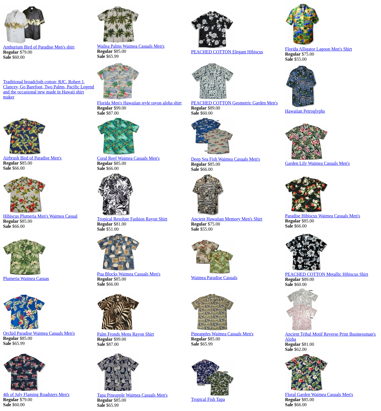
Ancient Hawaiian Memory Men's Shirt (227, 219)
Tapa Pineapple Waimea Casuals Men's (132, 395)
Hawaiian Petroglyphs (305, 111)
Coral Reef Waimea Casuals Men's (128, 158)
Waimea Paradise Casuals (214, 277)
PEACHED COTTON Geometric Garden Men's (234, 102)
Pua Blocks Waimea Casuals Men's (128, 274)
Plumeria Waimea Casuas (26, 278)
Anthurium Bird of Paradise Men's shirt (38, 47)
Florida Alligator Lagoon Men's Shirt (318, 49)
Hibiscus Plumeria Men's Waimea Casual (40, 216)
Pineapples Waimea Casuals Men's (222, 333)
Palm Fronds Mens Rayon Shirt (125, 334)
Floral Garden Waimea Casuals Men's (319, 394)
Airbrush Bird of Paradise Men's (32, 158)
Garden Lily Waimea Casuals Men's (317, 163)
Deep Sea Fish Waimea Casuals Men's (225, 159)
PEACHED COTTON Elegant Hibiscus (227, 51)
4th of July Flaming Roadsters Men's (36, 394)
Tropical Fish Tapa (208, 399)
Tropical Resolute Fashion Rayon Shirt (132, 219)
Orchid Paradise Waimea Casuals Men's (39, 333)
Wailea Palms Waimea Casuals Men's (130, 46)
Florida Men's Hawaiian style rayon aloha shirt (139, 102)
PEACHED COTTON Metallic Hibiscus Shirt (326, 274)
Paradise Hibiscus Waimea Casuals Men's (322, 215)
